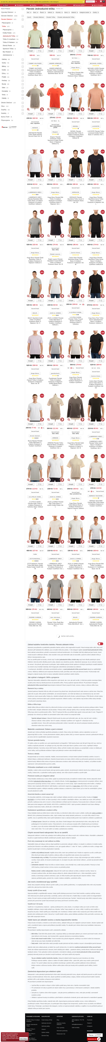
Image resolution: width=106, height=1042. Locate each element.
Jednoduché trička (9, 36)
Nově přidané (5, 8)
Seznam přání (80, 5)
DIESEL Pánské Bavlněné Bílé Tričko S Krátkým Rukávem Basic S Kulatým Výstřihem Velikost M (76, 134)
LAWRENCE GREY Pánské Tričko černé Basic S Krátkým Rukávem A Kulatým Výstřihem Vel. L (96, 445)
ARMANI (55, 438)
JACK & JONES (55, 313)
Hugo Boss (76, 67)
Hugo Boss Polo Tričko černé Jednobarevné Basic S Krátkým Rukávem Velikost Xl (95, 320)
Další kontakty (75, 1027)
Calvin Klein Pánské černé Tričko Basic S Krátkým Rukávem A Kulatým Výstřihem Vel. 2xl (96, 384)
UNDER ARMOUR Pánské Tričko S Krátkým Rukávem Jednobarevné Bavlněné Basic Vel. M (55, 71)
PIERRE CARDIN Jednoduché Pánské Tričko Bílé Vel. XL (96, 624)
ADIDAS (35, 127)
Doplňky (3, 109)
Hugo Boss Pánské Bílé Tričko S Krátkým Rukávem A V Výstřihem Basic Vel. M (96, 566)
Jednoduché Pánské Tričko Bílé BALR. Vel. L (76, 623)
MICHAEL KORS (96, 63)
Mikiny (4, 66)
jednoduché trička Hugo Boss (42, 781)
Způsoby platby (46, 1026)
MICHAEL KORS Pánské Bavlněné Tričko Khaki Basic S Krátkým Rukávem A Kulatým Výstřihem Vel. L (96, 72)
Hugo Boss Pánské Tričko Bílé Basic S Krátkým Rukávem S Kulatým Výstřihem (75, 380)
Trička (4, 26)
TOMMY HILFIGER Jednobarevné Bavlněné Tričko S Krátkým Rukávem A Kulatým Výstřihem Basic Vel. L (35, 72)
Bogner (55, 132)
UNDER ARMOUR (55, 63)
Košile (4, 70)
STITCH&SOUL (35, 558)
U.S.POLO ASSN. (75, 312)
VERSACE (75, 192)
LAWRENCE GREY (35, 192)
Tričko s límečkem (9, 39)
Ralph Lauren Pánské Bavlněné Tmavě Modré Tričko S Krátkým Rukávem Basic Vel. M (55, 261)
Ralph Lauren (55, 254)
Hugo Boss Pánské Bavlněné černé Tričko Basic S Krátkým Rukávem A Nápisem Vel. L (96, 201)
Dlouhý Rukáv (7, 45)
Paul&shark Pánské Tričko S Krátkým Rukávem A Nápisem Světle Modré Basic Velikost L (55, 382)
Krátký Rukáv (7, 33)
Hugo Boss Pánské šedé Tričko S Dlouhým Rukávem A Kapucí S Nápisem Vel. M (75, 445)
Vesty (3, 94)
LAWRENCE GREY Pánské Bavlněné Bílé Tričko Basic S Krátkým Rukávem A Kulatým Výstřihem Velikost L (35, 201)
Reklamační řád (61, 1034)
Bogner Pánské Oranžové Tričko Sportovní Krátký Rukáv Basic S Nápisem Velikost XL (55, 140)
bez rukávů (7, 52)
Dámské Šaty (45, 1035)
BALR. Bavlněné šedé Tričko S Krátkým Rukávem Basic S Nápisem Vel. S (35, 320)
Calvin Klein (75, 252)
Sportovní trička (8, 48)
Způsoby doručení (46, 1023)
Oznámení (19, 5)
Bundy (4, 84)
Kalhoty (4, 59)
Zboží (5, 5)
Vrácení (44, 1029)
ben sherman (55, 617)
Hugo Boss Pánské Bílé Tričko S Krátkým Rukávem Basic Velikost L (76, 75)
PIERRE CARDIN (35, 617)
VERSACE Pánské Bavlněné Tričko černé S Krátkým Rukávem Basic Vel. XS (76, 200)
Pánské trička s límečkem (30, 1029)
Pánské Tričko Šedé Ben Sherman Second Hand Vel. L (55, 624)
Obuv (3, 106)
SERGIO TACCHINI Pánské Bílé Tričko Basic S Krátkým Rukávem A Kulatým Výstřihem (96, 503)
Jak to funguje (97, 5)
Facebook (89, 1020)
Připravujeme (6, 23)
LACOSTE (95, 126)
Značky (33, 5)
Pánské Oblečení (6, 19)
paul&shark (55, 373)
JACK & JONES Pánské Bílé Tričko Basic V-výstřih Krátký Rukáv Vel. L (55, 504)
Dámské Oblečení (7, 16)
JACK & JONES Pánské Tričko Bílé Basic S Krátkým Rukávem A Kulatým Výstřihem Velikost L (55, 321)
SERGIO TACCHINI (95, 495)
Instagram (89, 1026)
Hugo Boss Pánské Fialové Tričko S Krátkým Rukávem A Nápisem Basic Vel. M (35, 381)
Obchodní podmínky (62, 1030)
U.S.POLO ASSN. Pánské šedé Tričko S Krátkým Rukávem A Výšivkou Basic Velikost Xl (35, 505)
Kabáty (4, 98)
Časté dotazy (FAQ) (47, 1020)
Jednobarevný (7, 55)
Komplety (5, 91)
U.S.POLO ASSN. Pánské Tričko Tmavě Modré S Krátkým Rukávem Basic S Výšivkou (76, 321)
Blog (58, 1020)
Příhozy (47, 5)
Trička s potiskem (9, 42)
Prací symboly (60, 1027)
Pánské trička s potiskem (30, 1034)
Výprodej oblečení (7, 12)
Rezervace (62, 5)
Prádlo (4, 77)
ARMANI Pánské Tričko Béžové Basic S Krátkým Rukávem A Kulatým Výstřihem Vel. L (55, 445)
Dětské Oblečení (6, 102)
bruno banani (35, 435)
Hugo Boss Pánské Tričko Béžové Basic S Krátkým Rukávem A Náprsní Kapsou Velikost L (76, 507)
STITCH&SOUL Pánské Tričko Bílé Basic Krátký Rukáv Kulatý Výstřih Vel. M (35, 566)
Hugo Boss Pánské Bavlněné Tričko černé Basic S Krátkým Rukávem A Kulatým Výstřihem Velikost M (96, 261)
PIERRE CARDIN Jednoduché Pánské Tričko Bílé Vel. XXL (35, 624)
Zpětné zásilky (45, 1032)
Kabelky (3, 113)
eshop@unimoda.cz (77, 1024)
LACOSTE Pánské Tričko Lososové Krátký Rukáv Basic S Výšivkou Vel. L (96, 132)
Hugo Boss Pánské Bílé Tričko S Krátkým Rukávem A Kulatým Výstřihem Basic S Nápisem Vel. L (55, 201)
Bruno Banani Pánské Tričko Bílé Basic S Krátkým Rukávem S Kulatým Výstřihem (35, 443)
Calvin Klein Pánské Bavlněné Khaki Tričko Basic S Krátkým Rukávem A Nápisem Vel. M (75, 261)
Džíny (4, 73)
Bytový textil (5, 117)
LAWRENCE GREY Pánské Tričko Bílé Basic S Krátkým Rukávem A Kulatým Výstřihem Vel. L (55, 566)
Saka (3, 87)
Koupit (30, 51)
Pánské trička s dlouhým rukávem (31, 1039)
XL (73, 368)
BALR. (35, 313)
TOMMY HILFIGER (35, 63)
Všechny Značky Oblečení (61, 1023)
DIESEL (75, 126)
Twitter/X (89, 1023)
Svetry (4, 63)
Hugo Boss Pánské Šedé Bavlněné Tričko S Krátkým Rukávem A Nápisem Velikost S (35, 260)
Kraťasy (4, 80)
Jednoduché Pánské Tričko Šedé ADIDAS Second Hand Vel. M (35, 134)
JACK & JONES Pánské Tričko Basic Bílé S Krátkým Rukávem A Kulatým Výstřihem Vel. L (75, 566)
